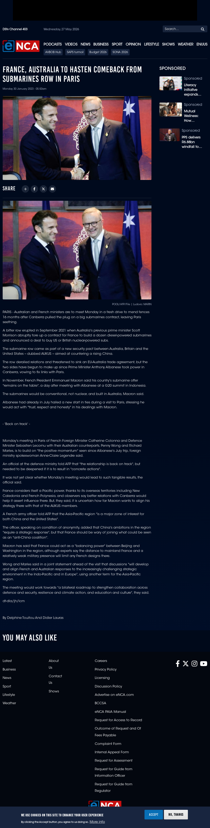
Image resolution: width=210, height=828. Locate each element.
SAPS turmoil (75, 52)
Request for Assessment (113, 760)
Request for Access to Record (118, 720)
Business (100, 44)
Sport (117, 44)
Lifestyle (151, 44)
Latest (7, 661)
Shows (168, 44)
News (85, 44)
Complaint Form (108, 744)
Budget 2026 (98, 52)
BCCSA (100, 703)
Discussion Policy (108, 686)
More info (97, 822)
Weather (185, 44)
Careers (101, 661)
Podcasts (53, 44)
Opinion (133, 44)
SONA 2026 (120, 52)
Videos (71, 44)
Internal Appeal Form (112, 752)
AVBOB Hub (53, 52)
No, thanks (175, 814)
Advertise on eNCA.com (114, 695)
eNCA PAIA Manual (110, 712)
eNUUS (201, 44)
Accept (153, 814)
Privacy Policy (105, 669)
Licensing (102, 678)
